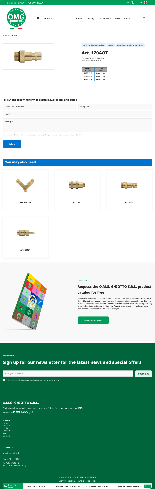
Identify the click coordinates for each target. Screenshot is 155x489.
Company (90, 18)
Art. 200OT (77, 202)
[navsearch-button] (144, 18)
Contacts (128, 18)
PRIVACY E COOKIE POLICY (86, 481)
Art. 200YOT (25, 202)
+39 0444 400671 (14, 459)
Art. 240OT (25, 250)
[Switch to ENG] (142, 2)
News (117, 18)
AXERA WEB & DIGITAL (67, 481)
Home (79, 18)
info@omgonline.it (11, 453)
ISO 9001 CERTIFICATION (68, 486)
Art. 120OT (130, 202)
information (20, 135)
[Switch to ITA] (130, 2)
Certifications (105, 18)
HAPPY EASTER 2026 (35, 486)
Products (6, 428)
